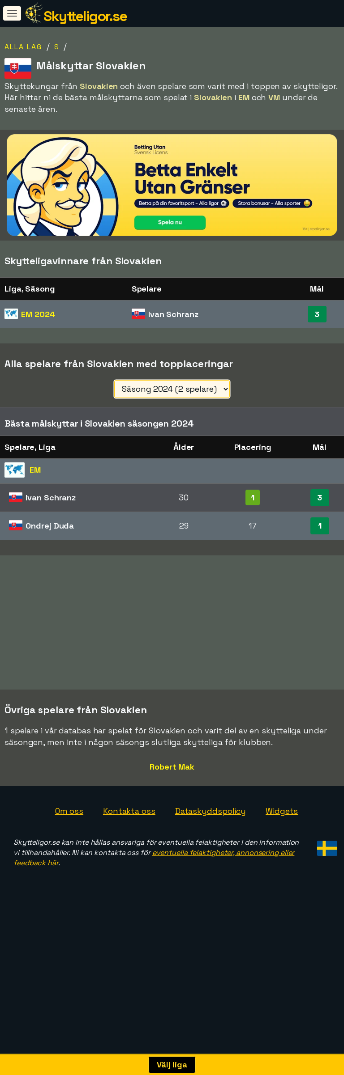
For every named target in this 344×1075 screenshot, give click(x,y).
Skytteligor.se (85, 16)
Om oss (69, 876)
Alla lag (23, 46)
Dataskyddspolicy (210, 876)
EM (38, 314)
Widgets (282, 876)
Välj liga (172, 1064)
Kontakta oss (129, 876)
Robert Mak (172, 832)
